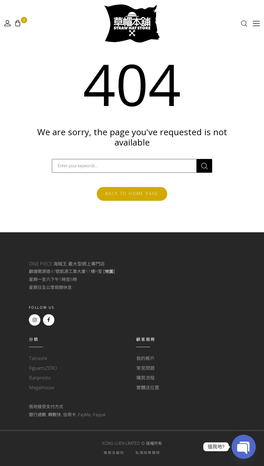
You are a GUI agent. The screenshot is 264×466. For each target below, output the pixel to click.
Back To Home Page (132, 193)
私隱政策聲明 (147, 452)
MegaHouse (41, 387)
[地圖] (109, 271)
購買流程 (145, 378)
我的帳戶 (145, 358)
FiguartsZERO (43, 368)
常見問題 (145, 368)
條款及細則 (114, 452)
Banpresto (40, 378)
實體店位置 (147, 387)
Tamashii (38, 358)
